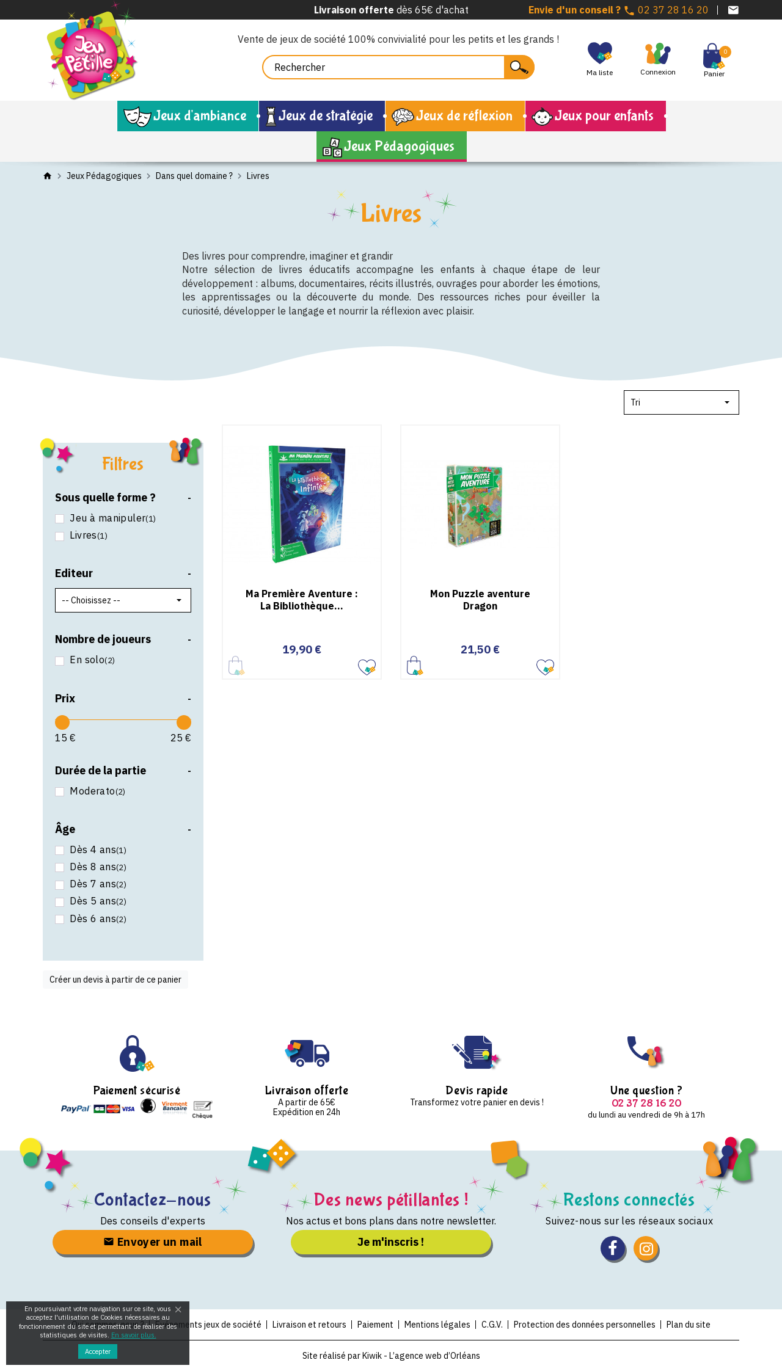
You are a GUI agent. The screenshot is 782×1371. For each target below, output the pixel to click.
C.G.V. (492, 1324)
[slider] (62, 722)
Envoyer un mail (152, 1242)
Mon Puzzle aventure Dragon (480, 599)
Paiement (375, 1324)
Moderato (96, 791)
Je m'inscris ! (390, 1242)
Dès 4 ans (96, 850)
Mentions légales (437, 1324)
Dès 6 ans (96, 919)
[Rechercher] (398, 67)
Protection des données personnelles (585, 1324)
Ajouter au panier (415, 664)
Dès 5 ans (96, 901)
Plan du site (689, 1324)
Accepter (98, 1351)
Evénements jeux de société (208, 1324)
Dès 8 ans (96, 867)
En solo (91, 660)
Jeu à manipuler (111, 518)
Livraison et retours (309, 1324)
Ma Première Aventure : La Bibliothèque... (302, 599)
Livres (87, 535)
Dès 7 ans (96, 884)
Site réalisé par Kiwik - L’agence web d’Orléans (391, 1355)
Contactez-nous (153, 1199)
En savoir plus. (133, 1335)
